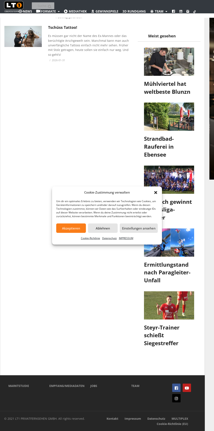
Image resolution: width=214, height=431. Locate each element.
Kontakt (112, 419)
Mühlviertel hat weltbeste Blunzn (167, 87)
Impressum (133, 419)
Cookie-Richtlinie (90, 238)
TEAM (135, 386)
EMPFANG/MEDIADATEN (63, 386)
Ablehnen (103, 228)
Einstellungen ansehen (138, 228)
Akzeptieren (71, 228)
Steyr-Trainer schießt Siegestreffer (162, 335)
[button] (156, 192)
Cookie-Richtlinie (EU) (172, 424)
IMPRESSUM (126, 238)
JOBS (93, 386)
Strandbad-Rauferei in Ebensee (159, 146)
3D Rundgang (134, 11)
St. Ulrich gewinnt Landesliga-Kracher (168, 209)
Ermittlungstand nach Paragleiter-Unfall (167, 272)
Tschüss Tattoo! (62, 27)
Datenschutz (109, 238)
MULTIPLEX (180, 419)
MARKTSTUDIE (18, 386)
